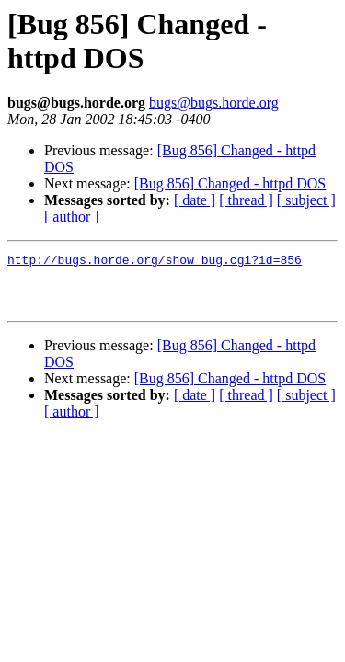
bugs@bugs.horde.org (214, 102)
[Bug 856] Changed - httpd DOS (230, 183)
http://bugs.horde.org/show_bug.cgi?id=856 (154, 262)
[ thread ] (246, 200)
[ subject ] (306, 200)
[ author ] (71, 216)
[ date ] (194, 200)
